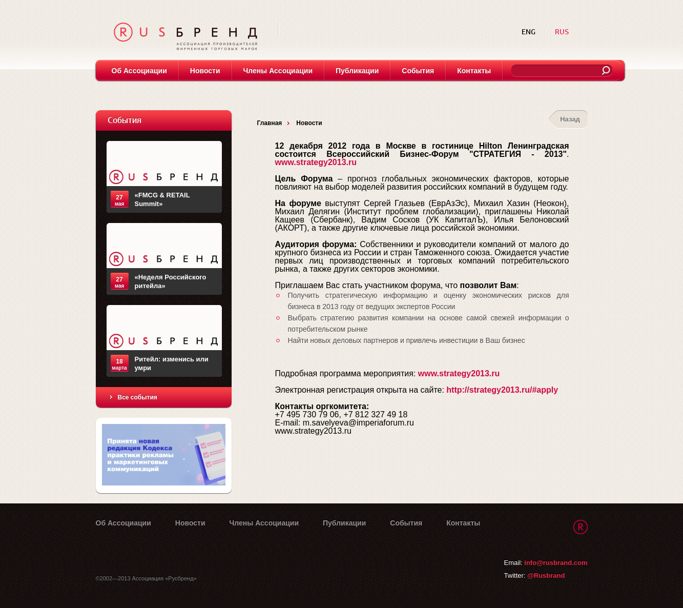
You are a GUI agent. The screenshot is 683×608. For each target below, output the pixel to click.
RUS (562, 32)
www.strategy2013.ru (316, 162)
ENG (529, 32)
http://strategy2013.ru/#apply (502, 390)
